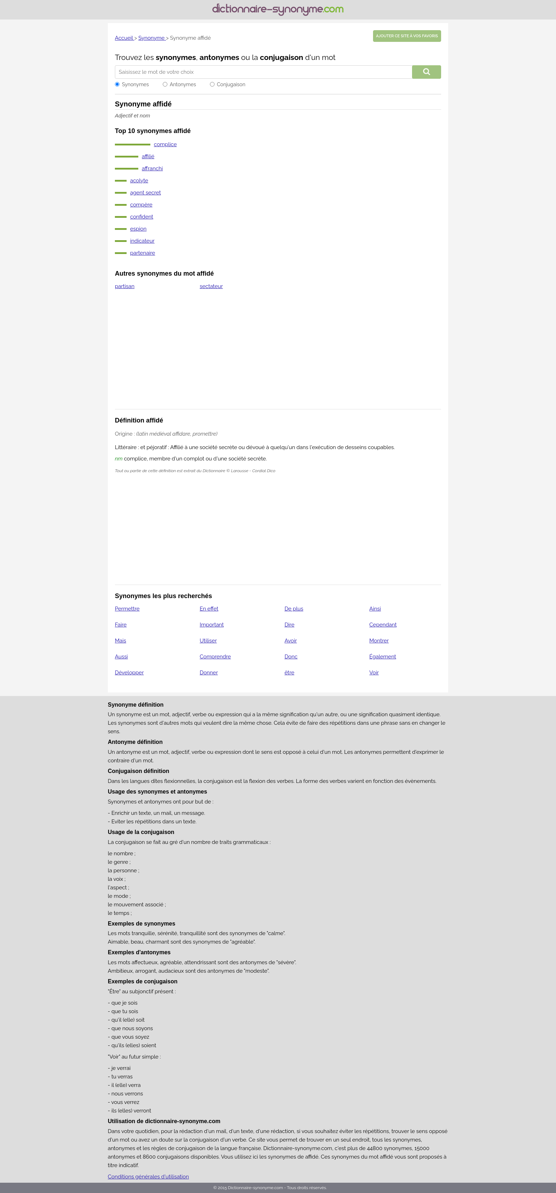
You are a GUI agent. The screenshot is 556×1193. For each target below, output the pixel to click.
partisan (124, 286)
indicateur (142, 241)
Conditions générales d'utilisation (148, 1176)
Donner (209, 672)
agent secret (145, 192)
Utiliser (208, 640)
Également (382, 656)
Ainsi (375, 609)
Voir (374, 672)
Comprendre (215, 656)
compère (141, 204)
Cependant (383, 625)
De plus (293, 609)
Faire (121, 625)
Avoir (290, 640)
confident (141, 217)
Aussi (121, 656)
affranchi (152, 168)
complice (165, 144)
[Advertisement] (278, 354)
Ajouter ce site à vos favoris (407, 36)
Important (212, 625)
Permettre (127, 609)
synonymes (176, 57)
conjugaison (281, 57)
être (289, 672)
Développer (129, 672)
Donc (291, 656)
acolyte (139, 180)
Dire (289, 625)
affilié (148, 156)
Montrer (379, 640)
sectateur (211, 286)
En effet (209, 609)
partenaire (142, 253)
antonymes (219, 57)
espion (138, 229)
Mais (120, 640)
